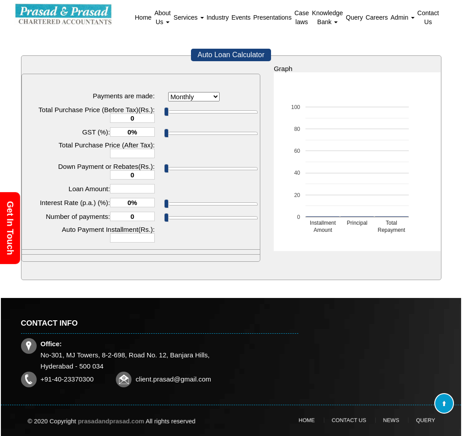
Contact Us (428, 17)
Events (240, 17)
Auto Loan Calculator (231, 55)
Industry (218, 17)
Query (354, 17)
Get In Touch (10, 228)
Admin (402, 17)
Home (143, 17)
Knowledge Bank (327, 17)
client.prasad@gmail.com (173, 379)
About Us (162, 17)
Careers (376, 17)
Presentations (272, 17)
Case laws (301, 17)
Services (189, 17)
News (382, 420)
